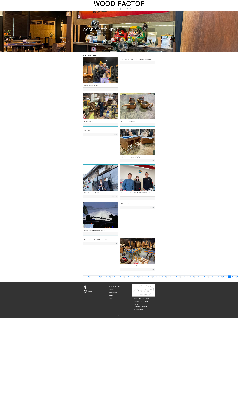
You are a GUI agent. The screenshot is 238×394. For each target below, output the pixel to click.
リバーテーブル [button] (92, 9)
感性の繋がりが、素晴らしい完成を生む (130, 157)
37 (182, 276)
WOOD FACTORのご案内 (114, 286)
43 (198, 276)
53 (226, 276)
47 (210, 276)
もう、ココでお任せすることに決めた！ (130, 266)
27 (153, 276)
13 (114, 276)
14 (117, 276)
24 (145, 276)
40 (190, 276)
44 (201, 276)
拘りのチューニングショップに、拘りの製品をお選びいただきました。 (137, 193)
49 (215, 276)
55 (232, 276)
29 (159, 276)
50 (218, 276)
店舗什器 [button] (132, 9)
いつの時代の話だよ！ (89, 121)
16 (123, 276)
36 (179, 276)
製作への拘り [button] (139, 9)
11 (109, 276)
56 (235, 276)
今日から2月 (87, 130)
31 (165, 276)
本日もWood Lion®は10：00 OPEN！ (93, 85)
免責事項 (111, 295)
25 (148, 276)
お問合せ (111, 298)
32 (168, 276)
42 (196, 276)
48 (212, 276)
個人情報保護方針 (113, 292)
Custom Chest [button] (116, 9)
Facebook (90, 287)
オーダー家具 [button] (125, 9)
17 (125, 276)
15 (120, 276)
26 (151, 276)
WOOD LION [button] (100, 9)
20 (134, 276)
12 (111, 276)
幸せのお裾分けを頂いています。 (92, 192)
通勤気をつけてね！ (126, 204)
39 (187, 276)
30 (162, 276)
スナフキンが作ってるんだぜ (128, 121)
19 (131, 276)
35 (176, 276)
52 (224, 276)
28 (156, 276)
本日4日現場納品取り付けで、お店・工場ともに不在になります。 (136, 59)
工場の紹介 (111, 289)
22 (139, 276)
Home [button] (85, 9)
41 (193, 276)
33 (170, 276)
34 (173, 276)
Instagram (90, 291)
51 (221, 276)
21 (137, 276)
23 (142, 276)
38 (184, 276)
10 (106, 276)
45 (204, 276)
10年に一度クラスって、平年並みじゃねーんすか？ (96, 239)
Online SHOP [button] (108, 9)
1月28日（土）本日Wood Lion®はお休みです (94, 230)
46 (207, 276)
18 (128, 276)
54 (229, 276)
